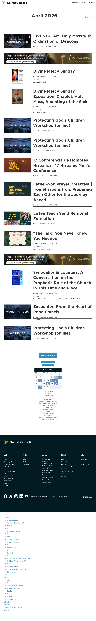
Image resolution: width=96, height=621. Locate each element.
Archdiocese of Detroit (67, 470)
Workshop (48, 401)
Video (25, 461)
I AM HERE (11, 552)
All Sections (73, 2)
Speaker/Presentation (48, 419)
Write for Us (85, 466)
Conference (48, 397)
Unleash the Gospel (14, 598)
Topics (6, 520)
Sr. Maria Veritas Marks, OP (47, 470)
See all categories (48, 362)
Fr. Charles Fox (12, 569)
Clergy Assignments (8, 482)
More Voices (46, 490)
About (6, 582)
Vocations (48, 417)
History (10, 555)
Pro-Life (48, 413)
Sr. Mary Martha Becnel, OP (47, 477)
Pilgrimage (48, 409)
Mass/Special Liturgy (48, 405)
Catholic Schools (7, 475)
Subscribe (90, 2)
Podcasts (26, 463)
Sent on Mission (12, 550)
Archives (64, 466)
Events (6, 491)
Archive (6, 615)
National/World (10, 463)
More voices (11, 577)
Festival (48, 395)
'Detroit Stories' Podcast (15, 544)
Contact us (65, 463)
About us (64, 461)
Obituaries (7, 486)
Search (82, 3)
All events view (48, 365)
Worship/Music (48, 421)
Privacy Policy (64, 502)
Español (7, 488)
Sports (6, 471)
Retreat (48, 399)
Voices (6, 561)
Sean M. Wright (48, 484)
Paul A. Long (47, 482)
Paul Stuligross (47, 487)
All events (48, 393)
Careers (64, 481)
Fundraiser (48, 411)
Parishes (64, 478)
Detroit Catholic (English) (13, 612)
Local (6, 461)
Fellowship (48, 407)
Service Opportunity (48, 403)
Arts (5, 478)
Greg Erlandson (12, 571)
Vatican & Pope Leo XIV (9, 467)
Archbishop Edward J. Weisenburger (47, 463)
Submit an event (48, 355)
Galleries (26, 466)
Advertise (84, 463)
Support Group (48, 415)
